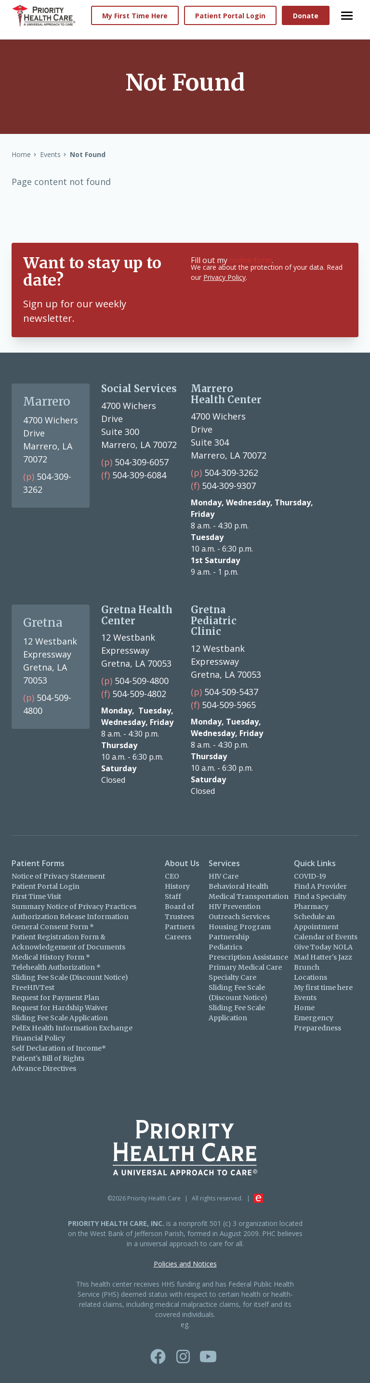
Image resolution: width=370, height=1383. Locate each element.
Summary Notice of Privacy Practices (74, 906)
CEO (172, 876)
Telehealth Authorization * (56, 967)
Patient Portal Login (45, 886)
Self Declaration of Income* (59, 1048)
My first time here (323, 987)
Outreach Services (239, 916)
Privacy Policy (224, 277)
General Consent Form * (53, 926)
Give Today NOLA (323, 947)
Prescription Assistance (248, 957)
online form (250, 260)
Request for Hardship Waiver (60, 1007)
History (177, 886)
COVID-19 (310, 876)
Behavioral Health (238, 886)
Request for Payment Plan (55, 997)
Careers (178, 937)
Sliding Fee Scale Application (60, 1018)
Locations (310, 977)
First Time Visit (36, 896)
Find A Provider (320, 886)
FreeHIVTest (33, 987)
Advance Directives (44, 1068)
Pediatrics (225, 947)
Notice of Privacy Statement (58, 876)
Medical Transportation (249, 896)
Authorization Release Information (70, 916)
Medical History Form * (51, 957)
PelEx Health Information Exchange (72, 1028)
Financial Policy (38, 1038)
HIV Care (223, 876)
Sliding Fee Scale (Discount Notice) (70, 977)
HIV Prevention (235, 906)
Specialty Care (232, 977)
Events (305, 997)
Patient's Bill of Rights (48, 1058)
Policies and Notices (185, 1263)
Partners (180, 926)
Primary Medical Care (245, 967)
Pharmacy (311, 906)
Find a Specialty (320, 896)
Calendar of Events (325, 937)
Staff (173, 896)
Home (304, 1007)
